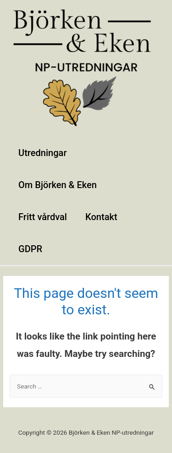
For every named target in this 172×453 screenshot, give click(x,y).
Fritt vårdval (42, 216)
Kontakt (101, 216)
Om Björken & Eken (57, 184)
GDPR (30, 248)
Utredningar (42, 152)
